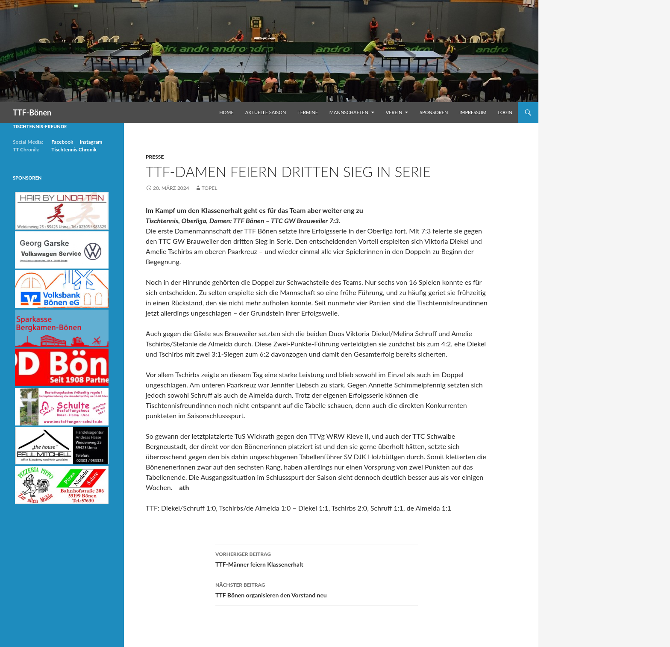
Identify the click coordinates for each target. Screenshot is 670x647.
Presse (155, 157)
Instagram (90, 142)
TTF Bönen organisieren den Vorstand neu (316, 589)
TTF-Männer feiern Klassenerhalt (316, 558)
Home (226, 112)
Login (505, 112)
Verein (394, 112)
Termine (307, 112)
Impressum (472, 112)
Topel (209, 188)
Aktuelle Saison (265, 112)
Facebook (62, 142)
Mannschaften (348, 112)
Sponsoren (434, 112)
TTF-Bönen (32, 112)
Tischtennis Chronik (74, 149)
